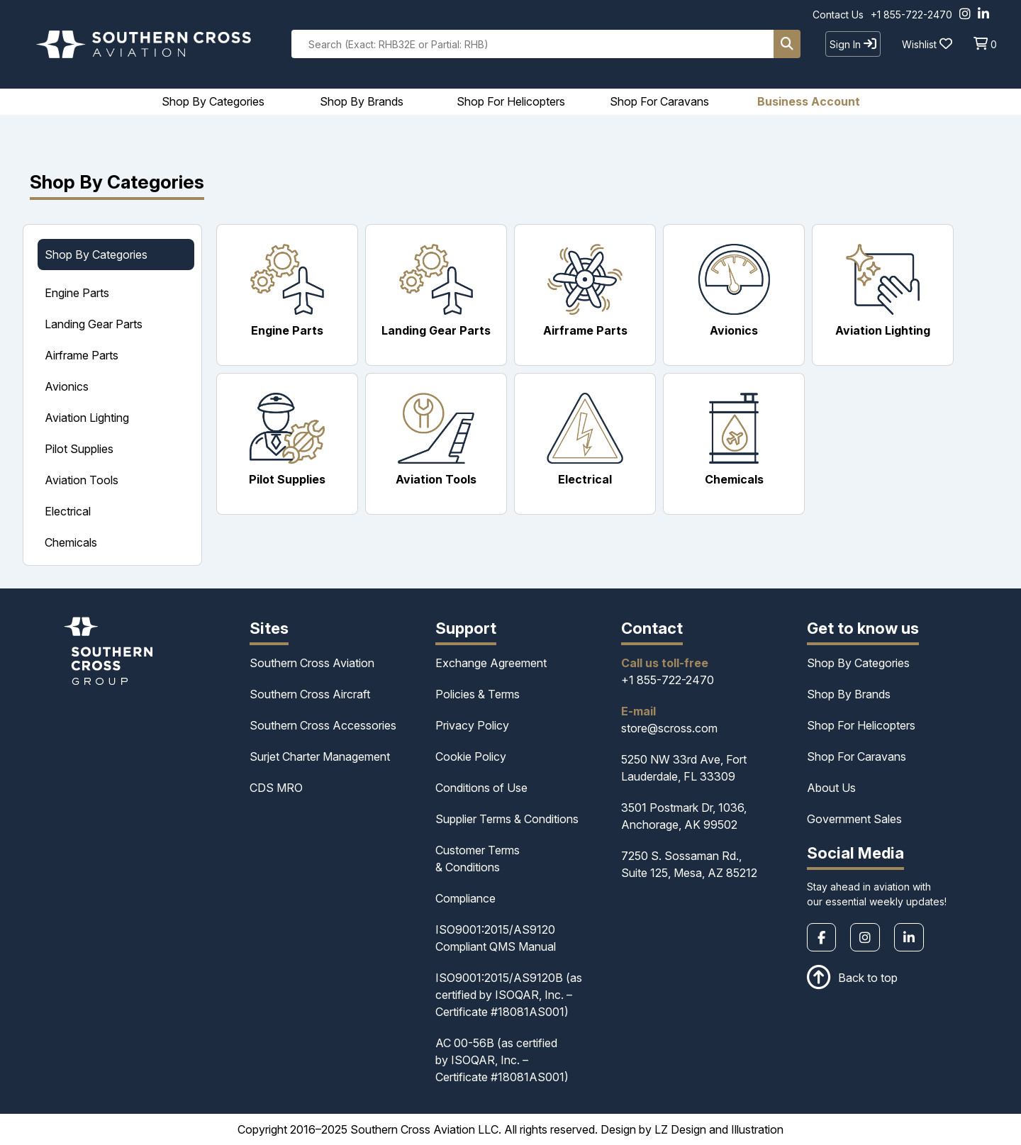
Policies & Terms (477, 694)
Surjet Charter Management (320, 756)
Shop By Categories (858, 663)
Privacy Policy (472, 725)
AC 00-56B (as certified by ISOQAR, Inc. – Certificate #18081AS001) (502, 1060)
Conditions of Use (481, 788)
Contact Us (838, 15)
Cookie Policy (470, 756)
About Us (831, 788)
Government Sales (854, 819)
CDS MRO (276, 788)
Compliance (465, 898)
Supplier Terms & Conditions (507, 819)
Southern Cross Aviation (312, 663)
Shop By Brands (849, 694)
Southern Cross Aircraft (310, 694)
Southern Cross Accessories (323, 725)
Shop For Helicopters (861, 725)
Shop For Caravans (856, 756)
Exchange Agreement (491, 663)
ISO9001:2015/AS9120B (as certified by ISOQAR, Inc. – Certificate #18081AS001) (508, 995)
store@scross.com (669, 728)
